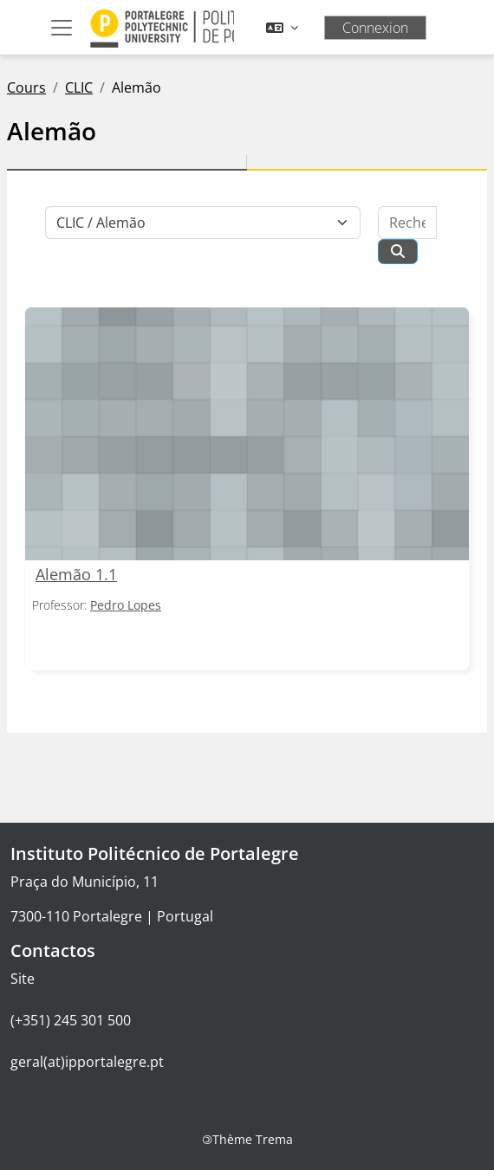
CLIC (79, 87)
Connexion (375, 27)
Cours (26, 87)
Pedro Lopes (125, 605)
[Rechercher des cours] (407, 222)
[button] (282, 28)
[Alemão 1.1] (247, 434)
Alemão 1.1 (76, 574)
